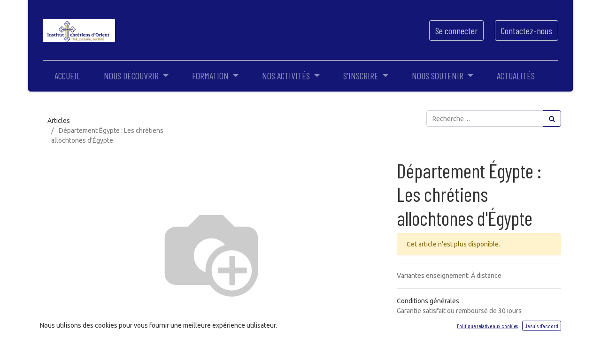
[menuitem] (67, 75)
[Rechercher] (552, 118)
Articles (58, 120)
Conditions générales (428, 301)
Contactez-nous (526, 30)
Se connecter (456, 30)
